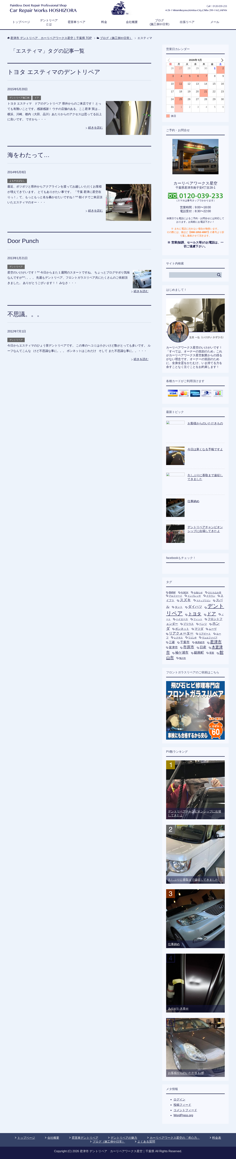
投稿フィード (182, 1104)
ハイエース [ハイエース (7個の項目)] (182, 619)
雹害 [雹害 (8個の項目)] (211, 652)
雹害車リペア (76, 22)
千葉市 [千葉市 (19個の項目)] (185, 642)
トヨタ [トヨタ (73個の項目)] (194, 613)
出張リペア (187, 22)
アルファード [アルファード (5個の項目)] (175, 596)
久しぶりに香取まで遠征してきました (193, 879)
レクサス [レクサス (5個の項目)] (178, 638)
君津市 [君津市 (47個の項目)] (216, 642)
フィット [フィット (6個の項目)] (197, 619)
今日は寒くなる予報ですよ (205, 449)
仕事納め (193, 501)
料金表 (216, 1137)
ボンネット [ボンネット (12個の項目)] (182, 628)
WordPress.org (183, 1115)
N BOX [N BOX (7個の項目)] (184, 592)
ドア (36, 97)
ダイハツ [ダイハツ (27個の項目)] (195, 607)
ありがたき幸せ (178, 1008)
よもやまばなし (17, 180)
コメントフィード (185, 1110)
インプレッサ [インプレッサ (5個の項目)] (194, 596)
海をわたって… (29, 154)
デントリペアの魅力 (124, 1137)
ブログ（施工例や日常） (109, 1141)
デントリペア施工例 (19, 97)
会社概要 (132, 22)
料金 (104, 22)
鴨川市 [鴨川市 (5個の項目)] (182, 658)
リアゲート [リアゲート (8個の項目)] (205, 633)
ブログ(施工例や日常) (159, 22)
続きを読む (95, 127)
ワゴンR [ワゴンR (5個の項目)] (192, 638)
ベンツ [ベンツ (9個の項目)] (203, 623)
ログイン (179, 1099)
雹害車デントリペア (85, 1137)
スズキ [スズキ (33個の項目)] (185, 600)
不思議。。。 (26, 313)
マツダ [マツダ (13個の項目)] (199, 628)
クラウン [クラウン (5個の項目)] (210, 596)
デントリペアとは (49, 22)
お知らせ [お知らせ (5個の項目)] (198, 592)
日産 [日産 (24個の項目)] (203, 647)
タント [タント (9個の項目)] (179, 606)
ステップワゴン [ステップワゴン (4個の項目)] (203, 600)
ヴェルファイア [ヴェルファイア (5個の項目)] (209, 638)
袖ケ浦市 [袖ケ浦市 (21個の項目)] (181, 652)
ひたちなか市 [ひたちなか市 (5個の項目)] (214, 592)
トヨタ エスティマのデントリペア (56, 71)
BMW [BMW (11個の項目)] (172, 592)
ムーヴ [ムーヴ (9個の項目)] (212, 628)
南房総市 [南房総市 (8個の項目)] (200, 642)
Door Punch (24, 240)
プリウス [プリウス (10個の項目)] (188, 623)
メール (214, 22)
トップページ (21, 22)
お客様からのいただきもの (205, 423)
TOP (51, 38)
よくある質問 (146, 1141)
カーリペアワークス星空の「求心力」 (175, 1137)
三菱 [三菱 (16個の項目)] (172, 642)
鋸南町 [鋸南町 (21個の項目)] (199, 652)
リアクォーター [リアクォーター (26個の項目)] (181, 633)
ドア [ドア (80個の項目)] (211, 613)
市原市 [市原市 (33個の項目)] (188, 647)
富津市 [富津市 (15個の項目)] (173, 647)
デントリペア (16, 266)
